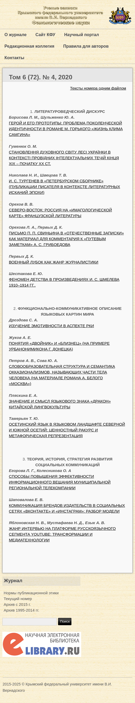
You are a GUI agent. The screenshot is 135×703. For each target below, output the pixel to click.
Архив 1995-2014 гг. (21, 610)
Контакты (14, 58)
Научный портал (81, 34)
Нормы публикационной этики (31, 593)
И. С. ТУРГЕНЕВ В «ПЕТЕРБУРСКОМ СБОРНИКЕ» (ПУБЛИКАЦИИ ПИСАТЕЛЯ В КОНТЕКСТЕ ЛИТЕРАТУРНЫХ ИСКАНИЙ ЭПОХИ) (64, 187)
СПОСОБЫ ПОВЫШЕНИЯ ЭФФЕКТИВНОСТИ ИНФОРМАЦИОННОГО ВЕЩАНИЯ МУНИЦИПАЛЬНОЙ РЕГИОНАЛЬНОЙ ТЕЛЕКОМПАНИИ (60, 482)
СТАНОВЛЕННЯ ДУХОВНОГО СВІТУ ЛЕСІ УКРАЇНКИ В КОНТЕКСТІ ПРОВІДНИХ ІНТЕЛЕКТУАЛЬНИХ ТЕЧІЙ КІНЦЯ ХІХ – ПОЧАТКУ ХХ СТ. (64, 158)
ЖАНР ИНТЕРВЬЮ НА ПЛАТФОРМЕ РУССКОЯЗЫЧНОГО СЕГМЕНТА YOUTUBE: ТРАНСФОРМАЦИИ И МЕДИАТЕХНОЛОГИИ (62, 534)
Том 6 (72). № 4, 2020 (40, 77)
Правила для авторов (86, 46)
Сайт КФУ (45, 34)
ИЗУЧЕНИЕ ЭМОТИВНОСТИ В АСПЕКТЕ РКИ (51, 325)
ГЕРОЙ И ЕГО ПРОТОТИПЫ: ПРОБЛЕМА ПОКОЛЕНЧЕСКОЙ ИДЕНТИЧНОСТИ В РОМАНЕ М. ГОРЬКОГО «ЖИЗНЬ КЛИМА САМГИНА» (66, 129)
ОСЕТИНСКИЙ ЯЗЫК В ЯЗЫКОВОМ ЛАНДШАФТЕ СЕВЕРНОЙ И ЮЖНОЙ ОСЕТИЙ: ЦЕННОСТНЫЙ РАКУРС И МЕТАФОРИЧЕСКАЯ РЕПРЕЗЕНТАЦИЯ (67, 430)
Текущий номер (18, 598)
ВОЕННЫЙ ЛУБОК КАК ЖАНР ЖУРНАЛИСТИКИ (53, 262)
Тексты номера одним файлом (98, 88)
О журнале (15, 34)
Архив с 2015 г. (17, 604)
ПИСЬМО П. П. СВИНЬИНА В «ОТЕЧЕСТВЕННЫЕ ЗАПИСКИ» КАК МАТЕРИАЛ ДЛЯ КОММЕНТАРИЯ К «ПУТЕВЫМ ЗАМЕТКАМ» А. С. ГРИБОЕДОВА (66, 239)
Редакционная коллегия (29, 46)
